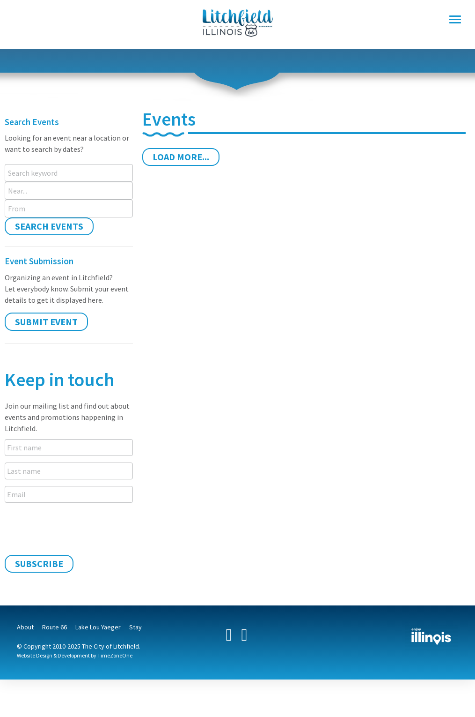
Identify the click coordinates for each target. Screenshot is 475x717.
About (25, 627)
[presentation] (76, 527)
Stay (135, 627)
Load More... (181, 157)
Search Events (49, 226)
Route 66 (54, 627)
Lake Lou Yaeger (98, 627)
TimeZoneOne (114, 655)
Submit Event (46, 322)
